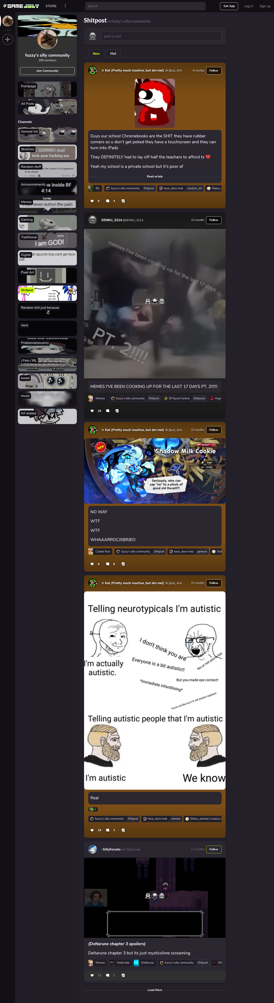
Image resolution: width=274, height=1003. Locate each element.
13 (99, 975)
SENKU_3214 (111, 220)
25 (99, 411)
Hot (113, 53)
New (96, 53)
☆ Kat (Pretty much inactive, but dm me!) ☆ (134, 70)
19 (99, 830)
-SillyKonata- (111, 849)
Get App (229, 6)
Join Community (47, 71)
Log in (248, 6)
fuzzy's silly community (47, 55)
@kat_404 (175, 71)
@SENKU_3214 (132, 220)
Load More (155, 990)
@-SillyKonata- (132, 850)
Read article (155, 177)
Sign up (265, 6)
